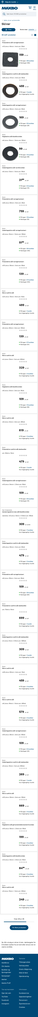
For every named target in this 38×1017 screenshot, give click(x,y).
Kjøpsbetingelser (25, 997)
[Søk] (19, 14)
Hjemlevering (24, 976)
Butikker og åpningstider (6, 971)
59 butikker (30, 593)
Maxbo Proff (6, 983)
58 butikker (30, 61)
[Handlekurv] (30, 7)
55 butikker (30, 123)
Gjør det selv (6, 993)
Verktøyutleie (24, 966)
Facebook (5, 1000)
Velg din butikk (11, 2)
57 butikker (30, 280)
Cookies (22, 1007)
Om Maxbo (6, 966)
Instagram (5, 1004)
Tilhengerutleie (24, 962)
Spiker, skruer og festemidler (12, 20)
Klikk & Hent (23, 973)
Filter (8, 30)
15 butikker (30, 155)
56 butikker (30, 249)
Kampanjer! (6, 976)
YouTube (5, 997)
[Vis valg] (32, 29)
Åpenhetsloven (24, 1004)
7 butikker (30, 530)
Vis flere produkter (19, 928)
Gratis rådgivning (25, 969)
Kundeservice (24, 993)
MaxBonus (5, 963)
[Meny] (34, 8)
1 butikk (29, 92)
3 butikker (30, 812)
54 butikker (30, 186)
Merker (4, 979)
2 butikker (30, 374)
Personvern (23, 1000)
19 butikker (30, 217)
